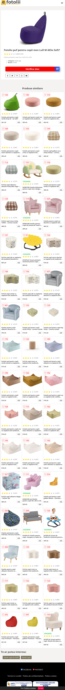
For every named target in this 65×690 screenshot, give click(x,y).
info (19, 122)
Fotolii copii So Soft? (11, 657)
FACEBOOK (26, 670)
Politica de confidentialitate (33, 676)
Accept (40, 688)
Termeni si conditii (14, 676)
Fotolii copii (26, 657)
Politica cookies (51, 676)
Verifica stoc (43, 69)
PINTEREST (38, 670)
